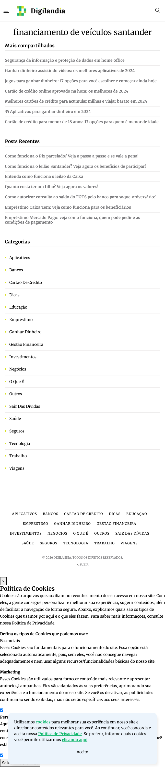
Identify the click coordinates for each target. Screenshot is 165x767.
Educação (18, 307)
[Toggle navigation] (6, 12)
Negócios (17, 369)
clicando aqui (74, 741)
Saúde (15, 418)
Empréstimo (21, 319)
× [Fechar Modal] (3, 581)
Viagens (16, 468)
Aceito (82, 753)
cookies (43, 723)
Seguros (16, 431)
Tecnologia (19, 443)
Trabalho (18, 455)
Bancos (16, 269)
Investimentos (22, 356)
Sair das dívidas (24, 406)
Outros (15, 393)
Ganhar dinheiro (25, 331)
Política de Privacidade (60, 735)
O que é (16, 381)
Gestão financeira (26, 344)
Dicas (14, 294)
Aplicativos (19, 257)
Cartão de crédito (25, 282)
